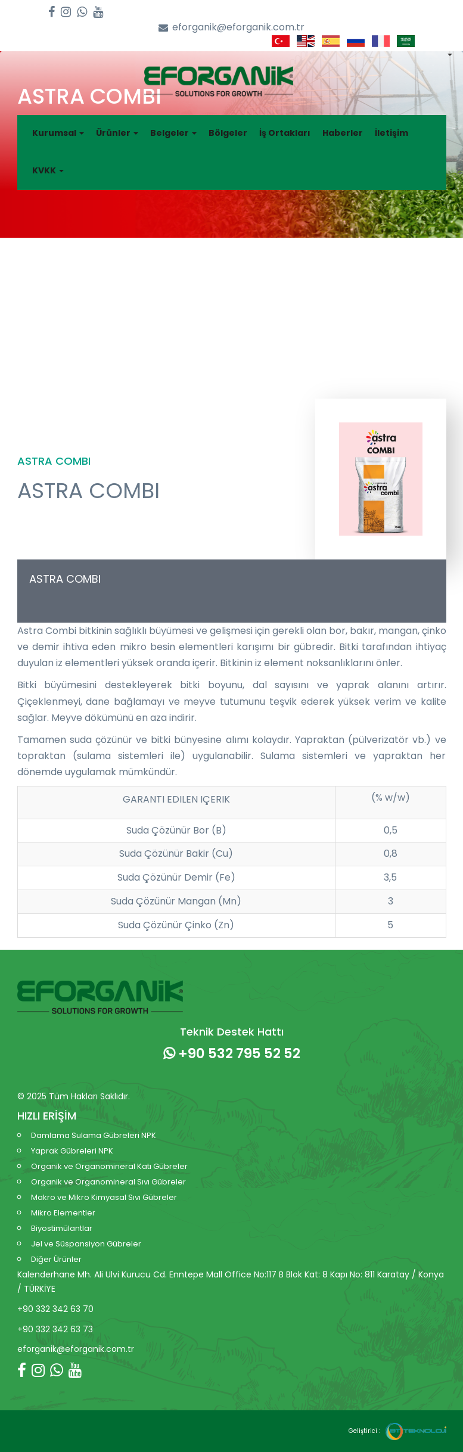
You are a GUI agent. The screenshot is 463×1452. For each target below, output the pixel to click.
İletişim (391, 133)
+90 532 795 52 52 (231, 1053)
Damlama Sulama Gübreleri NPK (93, 1135)
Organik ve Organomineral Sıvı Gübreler (108, 1181)
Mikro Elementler (63, 1212)
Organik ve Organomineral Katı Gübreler (109, 1166)
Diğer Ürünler (56, 1259)
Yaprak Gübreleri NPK (72, 1150)
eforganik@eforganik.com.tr (231, 28)
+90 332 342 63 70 (55, 1309)
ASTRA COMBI (65, 578)
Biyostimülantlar (61, 1228)
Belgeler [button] (173, 133)
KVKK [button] (48, 170)
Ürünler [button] (117, 133)
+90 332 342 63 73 (55, 1329)
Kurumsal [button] (58, 133)
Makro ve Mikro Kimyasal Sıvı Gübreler (104, 1197)
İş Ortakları (284, 133)
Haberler (342, 133)
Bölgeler (228, 133)
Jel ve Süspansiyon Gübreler (86, 1243)
